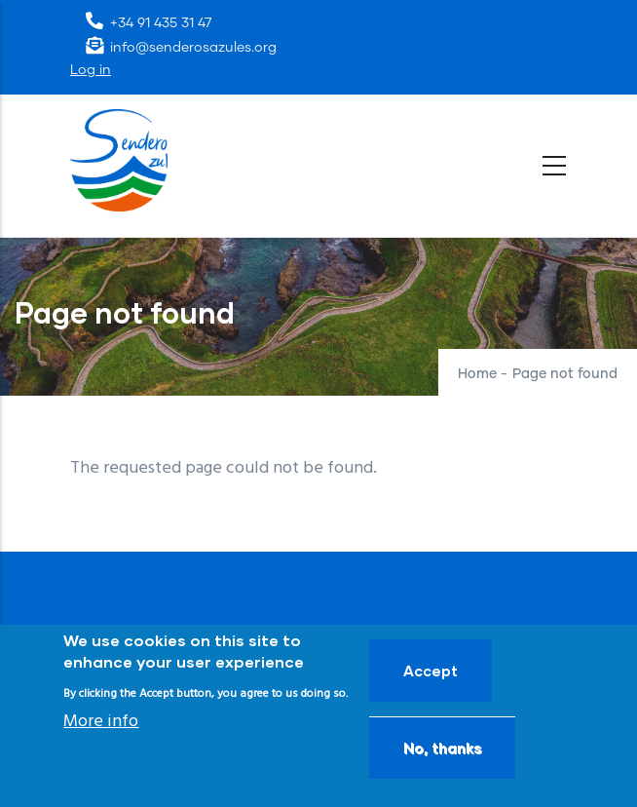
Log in (90, 70)
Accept (430, 670)
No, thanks (442, 747)
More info (100, 722)
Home (477, 374)
